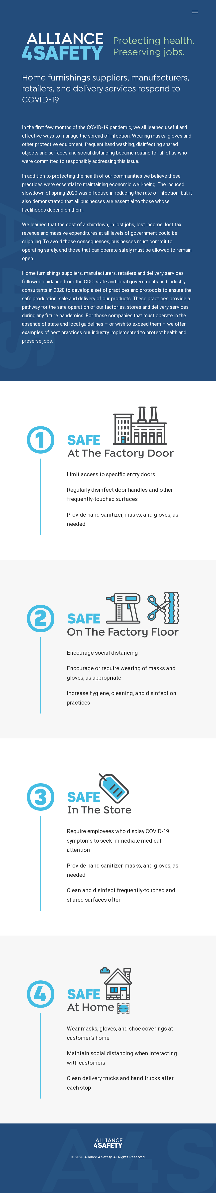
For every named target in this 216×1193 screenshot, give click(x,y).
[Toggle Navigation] (195, 12)
